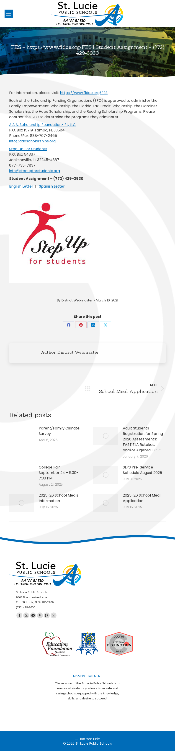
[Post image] (21, 436)
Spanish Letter (52, 186)
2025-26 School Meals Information (58, 498)
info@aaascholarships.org (32, 141)
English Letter (21, 186)
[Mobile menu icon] (9, 14)
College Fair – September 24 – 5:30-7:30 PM (58, 473)
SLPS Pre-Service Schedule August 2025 (142, 470)
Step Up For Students (28, 149)
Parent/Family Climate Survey (59, 431)
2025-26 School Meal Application (141, 498)
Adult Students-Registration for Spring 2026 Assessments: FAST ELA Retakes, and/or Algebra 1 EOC (143, 439)
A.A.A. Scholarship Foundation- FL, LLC (42, 124)
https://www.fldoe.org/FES (84, 92)
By (75, 300)
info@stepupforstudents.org (34, 170)
